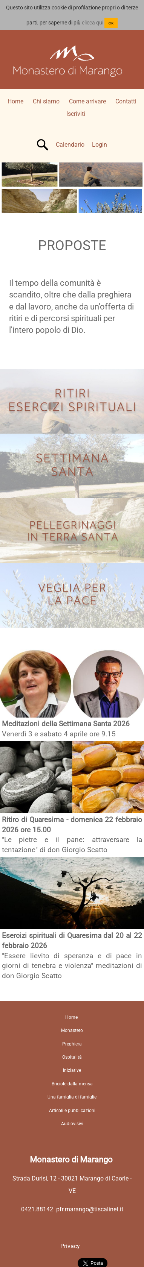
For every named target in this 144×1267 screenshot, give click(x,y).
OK (111, 23)
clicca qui (92, 23)
